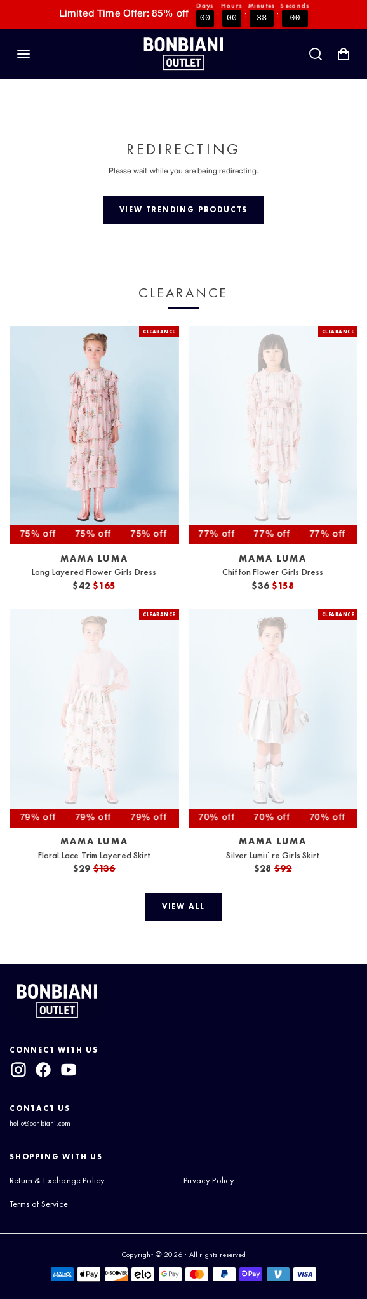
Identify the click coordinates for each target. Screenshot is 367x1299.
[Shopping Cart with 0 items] (343, 54)
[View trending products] (183, 210)
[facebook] (43, 1070)
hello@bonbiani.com (40, 1123)
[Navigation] (23, 54)
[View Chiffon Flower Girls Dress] (273, 435)
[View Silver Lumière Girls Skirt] (273, 718)
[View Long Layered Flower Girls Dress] (94, 435)
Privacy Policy (209, 1180)
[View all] (183, 907)
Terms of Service (39, 1203)
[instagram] (18, 1070)
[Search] (316, 54)
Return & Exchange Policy (57, 1180)
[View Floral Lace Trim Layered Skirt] (94, 718)
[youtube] (68, 1070)
